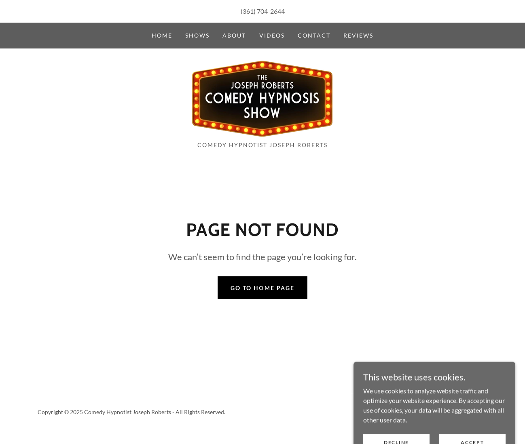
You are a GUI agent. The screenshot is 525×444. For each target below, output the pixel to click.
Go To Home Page (262, 287)
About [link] (234, 35)
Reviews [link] (358, 35)
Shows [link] (197, 35)
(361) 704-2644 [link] (263, 11)
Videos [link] (272, 35)
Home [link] (162, 35)
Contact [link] (314, 35)
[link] (262, 97)
